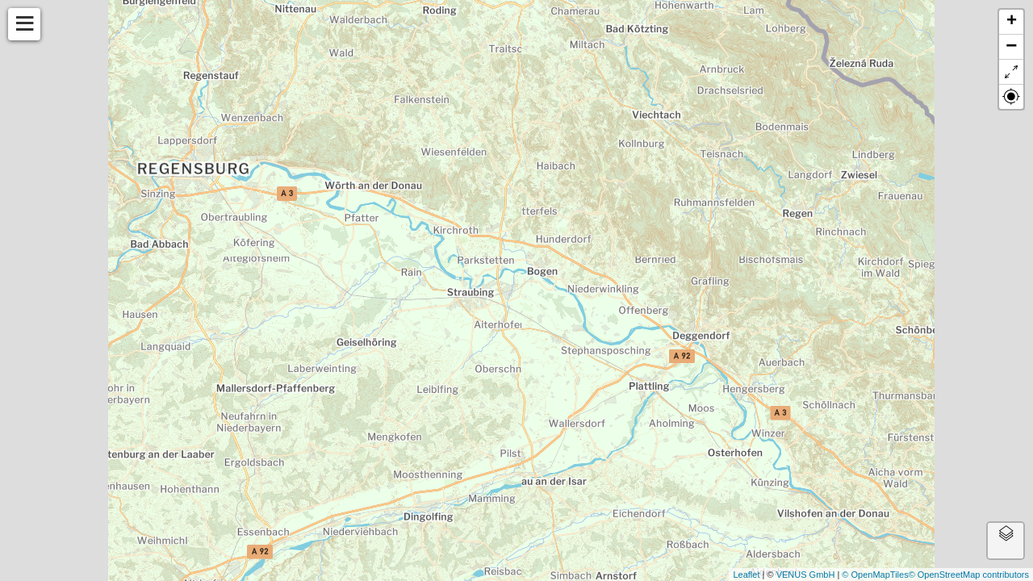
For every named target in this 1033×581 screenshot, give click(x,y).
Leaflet (746, 574)
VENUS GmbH (805, 574)
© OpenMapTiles (875, 574)
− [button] (1011, 47)
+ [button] (1011, 22)
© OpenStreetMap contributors (969, 574)
